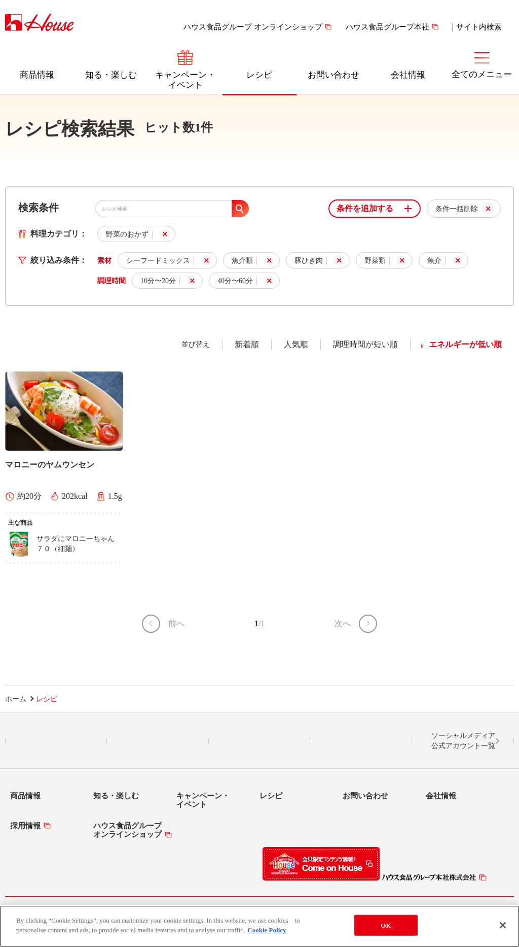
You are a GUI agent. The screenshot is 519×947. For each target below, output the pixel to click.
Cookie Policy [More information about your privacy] (266, 935)
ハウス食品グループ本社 (387, 27)
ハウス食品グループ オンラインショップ (252, 27)
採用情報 (25, 826)
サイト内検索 (479, 27)
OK (386, 930)
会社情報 (408, 75)
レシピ (259, 75)
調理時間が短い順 (365, 344)
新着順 (247, 344)
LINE (56, 741)
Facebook (259, 741)
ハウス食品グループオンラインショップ (127, 830)
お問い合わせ (333, 75)
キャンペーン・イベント (185, 80)
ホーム (15, 699)
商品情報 (37, 75)
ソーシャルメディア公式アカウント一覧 (463, 741)
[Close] (503, 930)
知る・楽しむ (111, 75)
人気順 (296, 344)
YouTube (361, 741)
